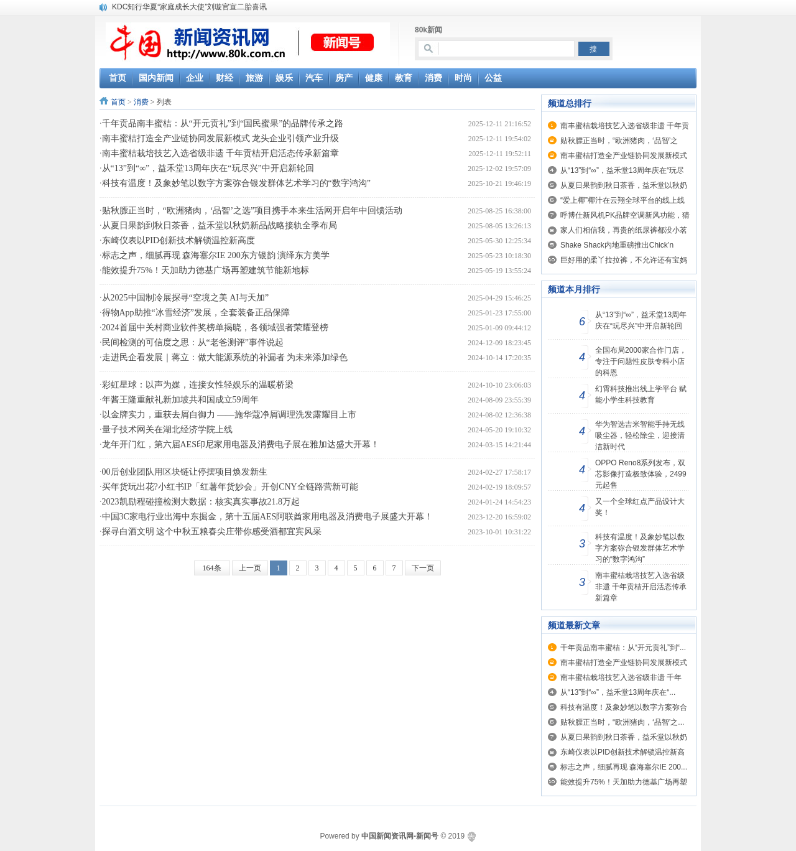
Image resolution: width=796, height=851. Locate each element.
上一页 (250, 568)
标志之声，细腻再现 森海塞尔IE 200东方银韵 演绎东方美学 (216, 255)
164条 (212, 568)
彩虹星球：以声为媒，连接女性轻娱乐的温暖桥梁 (198, 384)
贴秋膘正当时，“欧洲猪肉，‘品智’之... (622, 722)
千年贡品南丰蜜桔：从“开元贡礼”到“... (623, 647)
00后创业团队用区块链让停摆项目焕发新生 (184, 472)
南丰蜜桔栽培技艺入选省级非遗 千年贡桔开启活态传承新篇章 (221, 153)
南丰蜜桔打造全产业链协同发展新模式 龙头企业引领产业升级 (221, 138)
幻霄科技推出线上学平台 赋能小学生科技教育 (641, 394)
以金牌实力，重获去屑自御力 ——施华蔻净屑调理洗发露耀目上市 (229, 414)
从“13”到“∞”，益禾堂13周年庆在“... (617, 692)
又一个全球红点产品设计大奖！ (640, 507)
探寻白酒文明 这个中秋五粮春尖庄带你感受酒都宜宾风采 (212, 531)
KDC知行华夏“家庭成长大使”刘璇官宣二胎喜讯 (189, 6)
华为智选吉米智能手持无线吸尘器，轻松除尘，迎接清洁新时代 (640, 435)
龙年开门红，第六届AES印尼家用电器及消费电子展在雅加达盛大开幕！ (240, 444)
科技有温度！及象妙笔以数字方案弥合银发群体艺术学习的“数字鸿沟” (236, 183)
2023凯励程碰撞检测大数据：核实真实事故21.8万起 (201, 501)
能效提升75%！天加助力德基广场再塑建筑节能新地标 (206, 270)
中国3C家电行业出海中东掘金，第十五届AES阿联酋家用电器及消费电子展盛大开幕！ (267, 516)
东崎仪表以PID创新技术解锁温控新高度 (179, 240)
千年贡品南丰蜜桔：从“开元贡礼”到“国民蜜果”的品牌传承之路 (223, 123)
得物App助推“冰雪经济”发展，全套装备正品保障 (196, 312)
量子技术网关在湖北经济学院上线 (167, 429)
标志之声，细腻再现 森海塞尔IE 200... (623, 767)
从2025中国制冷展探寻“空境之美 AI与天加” (185, 297)
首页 (118, 102)
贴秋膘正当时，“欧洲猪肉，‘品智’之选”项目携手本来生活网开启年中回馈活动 (252, 210)
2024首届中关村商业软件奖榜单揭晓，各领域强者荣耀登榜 (215, 327)
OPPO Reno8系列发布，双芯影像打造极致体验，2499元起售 (641, 474)
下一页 (423, 568)
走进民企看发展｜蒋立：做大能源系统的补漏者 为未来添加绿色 (225, 357)
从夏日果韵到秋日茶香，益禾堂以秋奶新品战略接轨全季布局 (219, 225)
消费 (141, 102)
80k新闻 (428, 30)
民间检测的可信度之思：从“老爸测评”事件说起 (193, 342)
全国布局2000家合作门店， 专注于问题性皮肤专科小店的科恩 (641, 361)
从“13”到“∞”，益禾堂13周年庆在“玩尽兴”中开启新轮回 (208, 168)
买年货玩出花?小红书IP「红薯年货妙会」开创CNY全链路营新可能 (230, 486)
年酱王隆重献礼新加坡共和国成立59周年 (180, 399)
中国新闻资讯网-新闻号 (399, 836)
